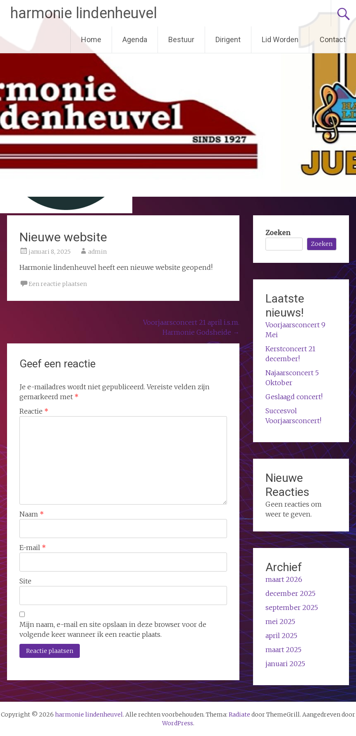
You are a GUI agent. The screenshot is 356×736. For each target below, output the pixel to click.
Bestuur (181, 39)
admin (97, 251)
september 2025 (291, 607)
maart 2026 (283, 579)
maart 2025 (283, 649)
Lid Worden (280, 39)
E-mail (32, 547)
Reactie (33, 411)
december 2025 (290, 593)
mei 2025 (280, 621)
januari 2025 (285, 664)
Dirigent (228, 39)
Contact (333, 39)
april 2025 (281, 635)
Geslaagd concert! (294, 397)
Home (91, 39)
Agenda (134, 39)
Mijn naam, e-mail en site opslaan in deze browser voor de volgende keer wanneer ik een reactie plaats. (112, 629)
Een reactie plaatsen (58, 284)
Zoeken (277, 233)
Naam (31, 514)
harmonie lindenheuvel (83, 13)
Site (25, 581)
